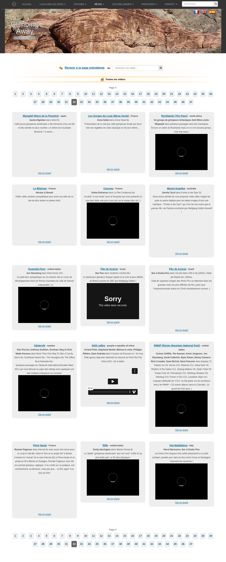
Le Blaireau (40, 188)
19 (156, 93)
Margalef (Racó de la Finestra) (41, 115)
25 (202, 93)
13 (109, 93)
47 (190, 102)
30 (58, 102)
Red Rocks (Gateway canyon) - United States (187, 49)
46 (183, 102)
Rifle (105, 445)
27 (35, 102)
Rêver (99, 4)
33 (81, 102)
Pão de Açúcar (109, 269)
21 (171, 93)
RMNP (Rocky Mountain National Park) (177, 345)
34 (89, 102)
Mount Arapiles (176, 188)
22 (179, 93)
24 (195, 93)
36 (105, 102)
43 (159, 102)
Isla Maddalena (178, 445)
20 (163, 93)
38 (120, 102)
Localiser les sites (53, 4)
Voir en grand (44, 173)
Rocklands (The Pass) (174, 115)
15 (124, 93)
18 (148, 93)
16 (132, 93)
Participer (149, 4)
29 (50, 102)
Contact (171, 4)
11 (93, 93)
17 (140, 93)
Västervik (39, 345)
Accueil (27, 4)
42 (151, 102)
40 (136, 102)
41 (143, 102)
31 (66, 102)
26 (210, 93)
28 (42, 102)
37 (112, 102)
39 (128, 102)
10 (85, 93)
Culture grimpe (123, 4)
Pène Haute (40, 445)
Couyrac (108, 188)
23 (187, 93)
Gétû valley (98, 345)
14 (116, 93)
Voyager (80, 4)
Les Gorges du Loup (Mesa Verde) (108, 115)
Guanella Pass (36, 269)
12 (101, 93)
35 (97, 102)
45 (175, 102)
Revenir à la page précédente (85, 67)
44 (167, 102)
